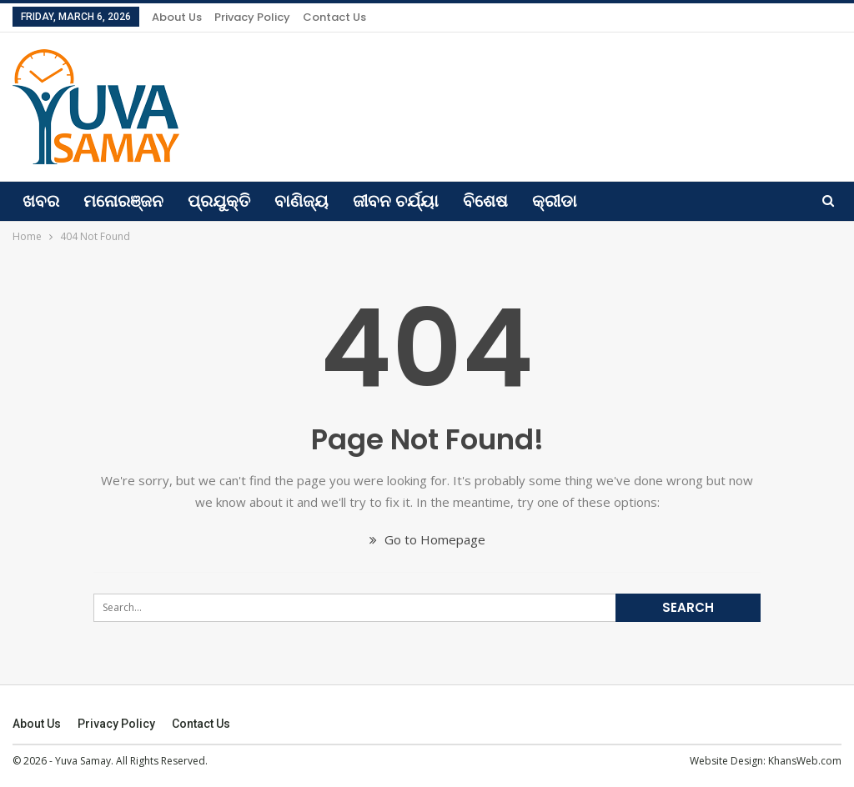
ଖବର (41, 201)
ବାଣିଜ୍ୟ (301, 201)
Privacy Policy (252, 17)
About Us (177, 17)
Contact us (334, 17)
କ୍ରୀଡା (554, 201)
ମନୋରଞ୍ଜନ (123, 201)
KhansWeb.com (804, 761)
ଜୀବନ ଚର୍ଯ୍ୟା (396, 201)
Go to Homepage (427, 539)
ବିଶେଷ (485, 201)
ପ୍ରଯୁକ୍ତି (219, 201)
